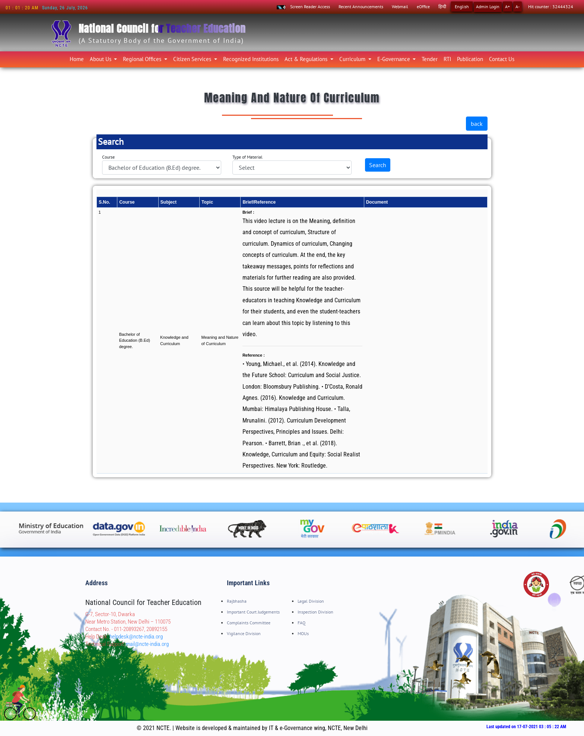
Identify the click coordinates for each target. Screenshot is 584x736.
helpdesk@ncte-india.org (136, 636)
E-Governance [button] (394, 59)
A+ (507, 6)
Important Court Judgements (253, 612)
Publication (470, 59)
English (462, 6)
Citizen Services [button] (193, 59)
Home (78, 59)
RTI (447, 59)
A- (517, 6)
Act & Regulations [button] (307, 59)
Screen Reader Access (310, 6)
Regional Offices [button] (143, 59)
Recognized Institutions (251, 59)
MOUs (303, 633)
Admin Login (487, 6)
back (477, 123)
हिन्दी (442, 6)
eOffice (423, 6)
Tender (430, 59)
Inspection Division (315, 612)
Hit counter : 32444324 (550, 6)
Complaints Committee (248, 622)
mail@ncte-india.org (147, 644)
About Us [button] (101, 59)
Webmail (400, 6)
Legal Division (311, 601)
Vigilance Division (244, 633)
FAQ (301, 622)
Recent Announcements (361, 6)
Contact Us (501, 59)
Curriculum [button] (353, 59)
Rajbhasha (237, 601)
